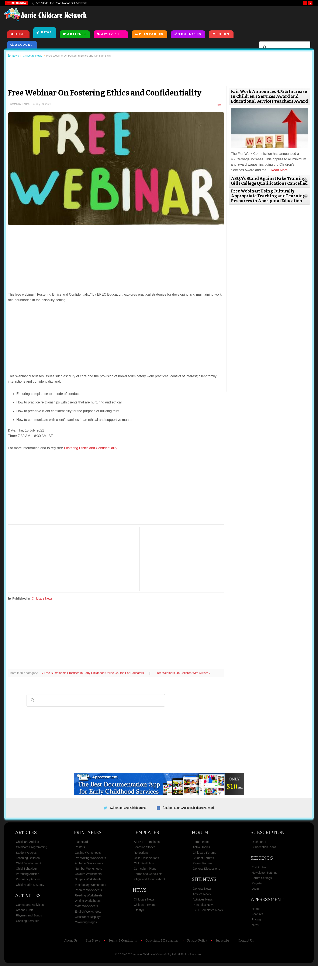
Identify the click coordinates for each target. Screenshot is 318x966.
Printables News (203, 905)
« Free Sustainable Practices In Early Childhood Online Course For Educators (94, 672)
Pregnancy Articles (28, 880)
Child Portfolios (144, 864)
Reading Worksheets (89, 896)
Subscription (267, 833)
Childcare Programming (31, 848)
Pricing (256, 920)
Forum (223, 34)
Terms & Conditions (122, 941)
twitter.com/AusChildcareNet (128, 807)
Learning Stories (144, 848)
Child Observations (146, 858)
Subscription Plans (264, 848)
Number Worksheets (88, 869)
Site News (204, 880)
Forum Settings (262, 878)
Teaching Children (28, 858)
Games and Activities (30, 905)
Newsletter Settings (264, 873)
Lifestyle (139, 911)
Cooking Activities (27, 921)
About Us (70, 941)
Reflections (141, 853)
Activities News (203, 900)
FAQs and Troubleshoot (149, 880)
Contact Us (246, 941)
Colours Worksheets (88, 874)
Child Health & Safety (30, 885)
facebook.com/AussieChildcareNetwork (189, 807)
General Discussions (206, 869)
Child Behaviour (26, 869)
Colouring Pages (86, 923)
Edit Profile (259, 868)
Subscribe (222, 941)
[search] (284, 47)
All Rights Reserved (190, 955)
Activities (112, 34)
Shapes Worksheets (88, 880)
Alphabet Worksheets (89, 864)
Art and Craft (24, 911)
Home (20, 34)
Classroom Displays (88, 917)
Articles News (202, 894)
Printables (151, 34)
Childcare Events (145, 905)
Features (257, 914)
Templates (189, 34)
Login (255, 889)
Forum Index (201, 842)
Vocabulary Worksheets (90, 885)
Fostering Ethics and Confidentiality (92, 447)
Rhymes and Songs (29, 916)
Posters (80, 848)
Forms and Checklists (148, 874)
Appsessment (267, 900)
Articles (76, 34)
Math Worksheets (86, 907)
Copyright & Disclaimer (162, 941)
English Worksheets (88, 912)
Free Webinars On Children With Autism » (184, 672)
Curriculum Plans (145, 869)
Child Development (28, 864)
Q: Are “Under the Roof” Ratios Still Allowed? (59, 3)
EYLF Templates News (208, 911)
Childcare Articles (27, 842)
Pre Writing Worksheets (90, 858)
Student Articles (26, 853)
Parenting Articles (27, 874)
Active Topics (201, 848)
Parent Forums (202, 864)
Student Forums (203, 858)
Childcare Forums (204, 853)
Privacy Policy (197, 941)
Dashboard (259, 842)
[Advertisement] (217, 16)
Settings (261, 859)
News (46, 32)
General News (202, 889)
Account (24, 45)
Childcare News (43, 597)
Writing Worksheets (88, 901)
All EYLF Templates (147, 842)
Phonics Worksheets (88, 890)
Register (257, 884)
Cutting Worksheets (88, 853)
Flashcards (82, 842)
